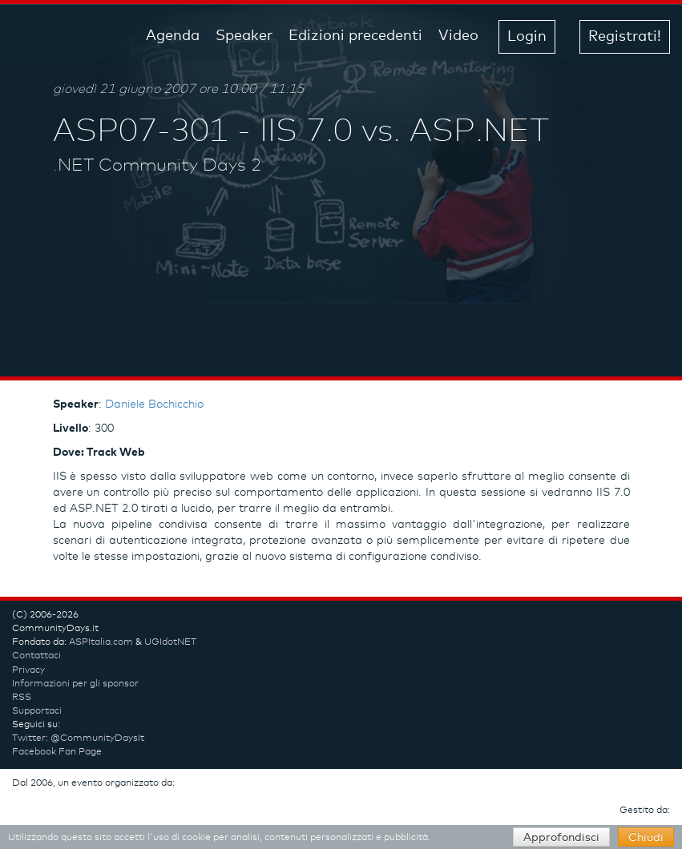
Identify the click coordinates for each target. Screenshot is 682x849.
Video (458, 36)
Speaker (244, 36)
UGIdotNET (170, 642)
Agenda (173, 36)
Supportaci (37, 711)
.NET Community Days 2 (157, 166)
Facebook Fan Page (57, 752)
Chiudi (646, 837)
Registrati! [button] (624, 37)
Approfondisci (561, 837)
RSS (21, 697)
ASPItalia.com (101, 642)
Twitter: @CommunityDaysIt (78, 738)
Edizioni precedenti (355, 36)
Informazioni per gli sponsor (75, 684)
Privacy (28, 670)
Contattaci (36, 656)
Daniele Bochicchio (154, 404)
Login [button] (527, 37)
